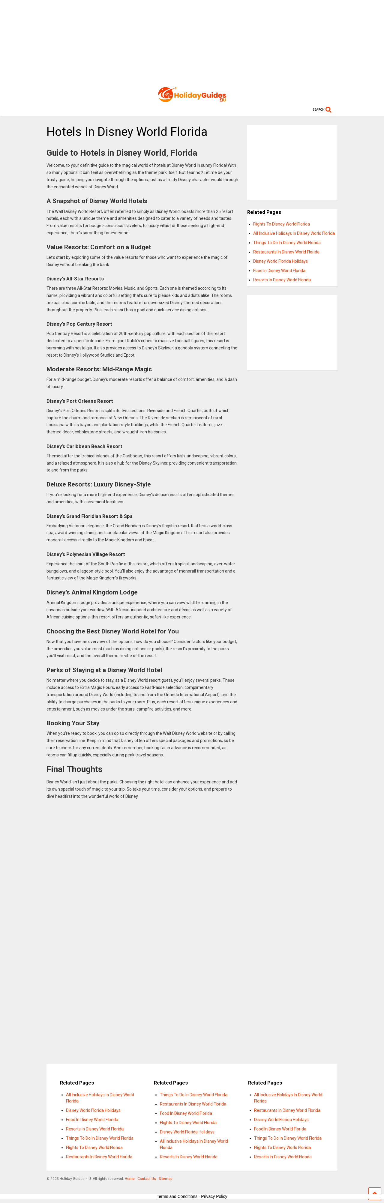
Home (130, 1179)
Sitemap (165, 1179)
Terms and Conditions (177, 1196)
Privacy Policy (214, 1196)
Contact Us (146, 1179)
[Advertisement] (192, 42)
